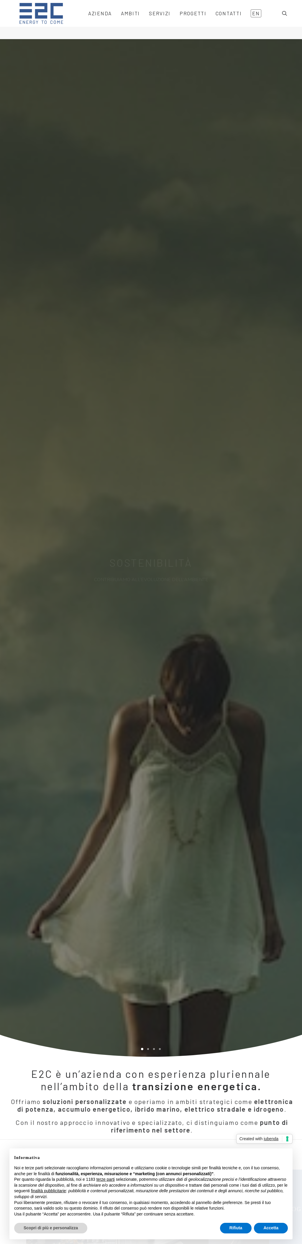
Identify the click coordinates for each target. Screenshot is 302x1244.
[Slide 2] (148, 172)
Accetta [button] (270, 1227)
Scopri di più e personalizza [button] (51, 1227)
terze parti (105, 1179)
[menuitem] (91, 19)
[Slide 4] (160, 172)
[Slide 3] (154, 172)
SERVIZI (150, 20)
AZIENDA (91, 20)
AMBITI (121, 20)
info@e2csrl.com (177, 1135)
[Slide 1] (142, 172)
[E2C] (34, 19)
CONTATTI (219, 20)
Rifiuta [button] (235, 1227)
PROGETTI (183, 20)
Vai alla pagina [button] (46, 986)
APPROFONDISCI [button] (226, 732)
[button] (287, 19)
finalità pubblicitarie (48, 1190)
